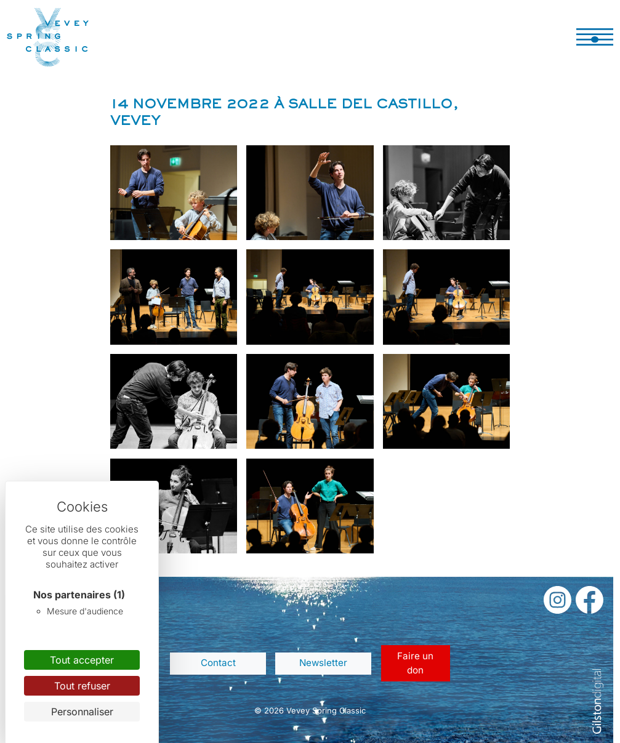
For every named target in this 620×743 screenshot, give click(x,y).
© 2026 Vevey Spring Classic (310, 710)
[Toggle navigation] (594, 37)
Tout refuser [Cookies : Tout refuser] (82, 686)
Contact (218, 663)
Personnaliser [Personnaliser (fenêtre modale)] (82, 711)
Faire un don (415, 663)
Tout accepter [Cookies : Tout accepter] (82, 660)
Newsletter (323, 663)
